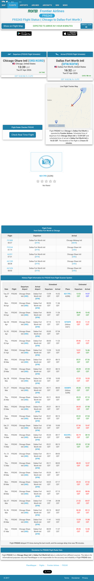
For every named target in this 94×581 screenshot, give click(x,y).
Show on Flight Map (13, 26)
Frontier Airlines (52, 11)
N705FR (68, 322)
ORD (74, 250)
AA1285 (10, 261)
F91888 (10, 240)
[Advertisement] (47, 43)
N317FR (43, 176)
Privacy (86, 578)
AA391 (9, 254)
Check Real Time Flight (22, 134)
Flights (41, 565)
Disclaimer (77, 578)
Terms (68, 578)
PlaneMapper (31, 565)
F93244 (10, 247)
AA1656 (10, 268)
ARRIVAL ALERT (86, 26)
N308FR (68, 388)
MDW (74, 243)
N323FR (67, 435)
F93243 (47, 15)
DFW (37, 243)
